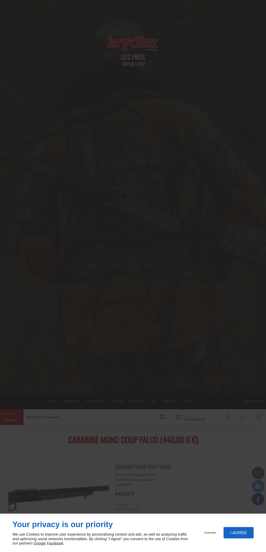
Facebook (55, 543)
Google (40, 543)
